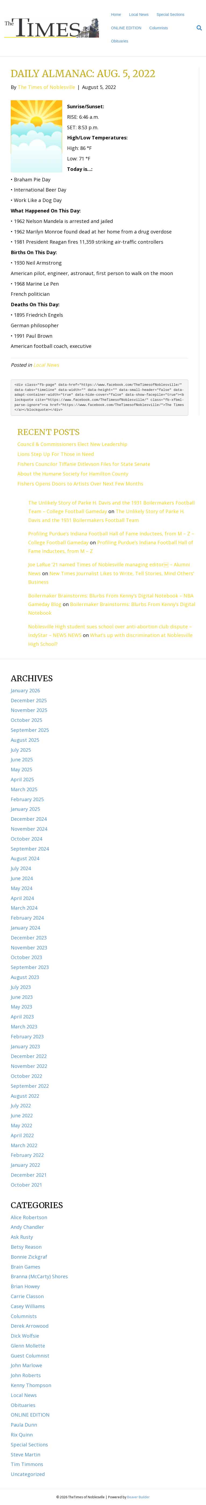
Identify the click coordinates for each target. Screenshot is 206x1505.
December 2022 (29, 1056)
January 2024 (25, 927)
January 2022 (25, 1165)
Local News (138, 14)
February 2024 (27, 917)
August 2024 (25, 858)
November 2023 (29, 947)
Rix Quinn (22, 1434)
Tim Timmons (27, 1464)
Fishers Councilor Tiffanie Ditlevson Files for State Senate (83, 464)
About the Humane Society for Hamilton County (72, 473)
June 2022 (22, 1115)
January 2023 (25, 1046)
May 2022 (21, 1125)
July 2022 (21, 1105)
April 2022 (22, 1135)
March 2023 (24, 1026)
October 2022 (26, 1076)
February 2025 (27, 799)
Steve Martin (25, 1454)
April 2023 (22, 1016)
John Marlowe (26, 1365)
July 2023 (21, 987)
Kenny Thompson (31, 1385)
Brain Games (25, 1266)
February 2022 (27, 1155)
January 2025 (25, 809)
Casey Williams (28, 1306)
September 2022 (30, 1086)
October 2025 (26, 720)
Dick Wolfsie (25, 1336)
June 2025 (22, 759)
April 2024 (22, 898)
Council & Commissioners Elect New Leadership (72, 444)
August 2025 (25, 740)
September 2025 (30, 730)
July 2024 (21, 868)
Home (116, 14)
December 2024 (29, 819)
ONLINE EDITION (126, 28)
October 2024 (26, 839)
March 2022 (24, 1145)
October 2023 (26, 957)
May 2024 (21, 888)
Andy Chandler (27, 1227)
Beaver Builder (138, 1497)
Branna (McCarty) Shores (39, 1276)
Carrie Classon (27, 1296)
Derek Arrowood (30, 1326)
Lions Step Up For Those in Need (55, 454)
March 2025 (24, 789)
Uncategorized (28, 1474)
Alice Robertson (29, 1217)
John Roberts (26, 1375)
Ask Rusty (22, 1237)
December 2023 (29, 937)
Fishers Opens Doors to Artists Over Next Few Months (80, 483)
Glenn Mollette (28, 1345)
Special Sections (171, 14)
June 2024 (22, 878)
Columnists (158, 28)
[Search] (197, 28)
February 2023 (27, 1036)
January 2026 (25, 690)
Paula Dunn (24, 1424)
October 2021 (26, 1185)
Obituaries (119, 41)
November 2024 (29, 829)
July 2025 (21, 750)
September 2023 (30, 967)
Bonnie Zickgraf (29, 1257)
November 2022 (29, 1066)
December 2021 (29, 1175)
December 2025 (29, 700)
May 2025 (21, 769)
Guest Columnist (30, 1355)
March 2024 (24, 908)
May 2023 (21, 1006)
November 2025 (29, 710)
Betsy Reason (26, 1247)
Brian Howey (25, 1286)
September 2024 (30, 848)
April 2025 (22, 779)
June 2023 (22, 997)
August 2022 (25, 1096)
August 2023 (25, 977)
